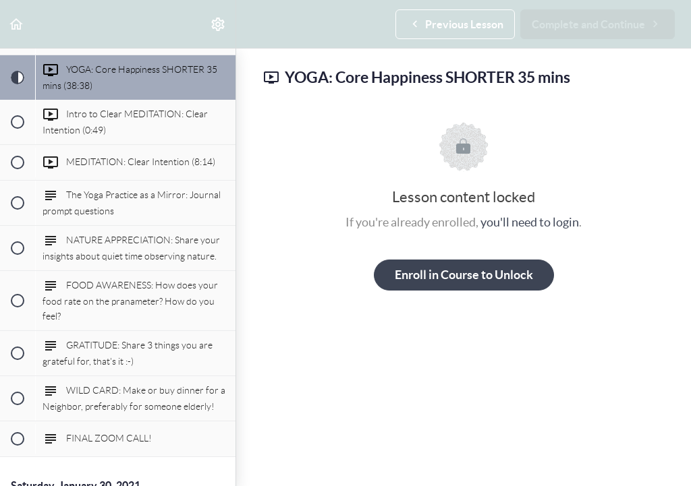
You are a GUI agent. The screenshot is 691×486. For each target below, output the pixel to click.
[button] (17, 24)
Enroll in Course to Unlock (464, 275)
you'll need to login (529, 222)
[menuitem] (219, 24)
